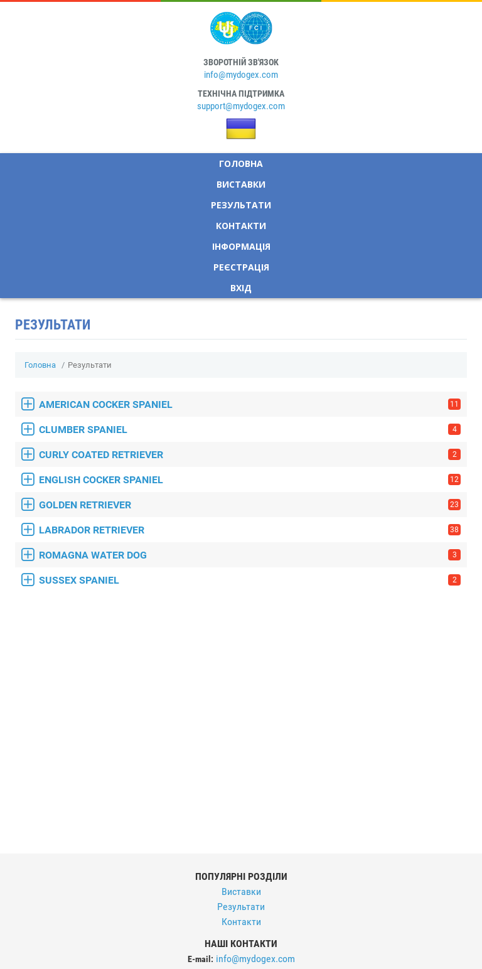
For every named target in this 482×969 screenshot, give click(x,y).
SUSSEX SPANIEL (250, 580)
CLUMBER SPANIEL (250, 430)
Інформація (241, 246)
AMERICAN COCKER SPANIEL (250, 404)
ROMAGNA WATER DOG (250, 555)
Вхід (241, 288)
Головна (241, 163)
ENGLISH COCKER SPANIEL (250, 480)
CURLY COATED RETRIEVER (250, 455)
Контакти (241, 226)
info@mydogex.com (241, 74)
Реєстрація (241, 267)
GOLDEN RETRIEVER (250, 505)
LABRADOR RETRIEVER (250, 530)
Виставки (241, 184)
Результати (241, 205)
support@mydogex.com (241, 106)
